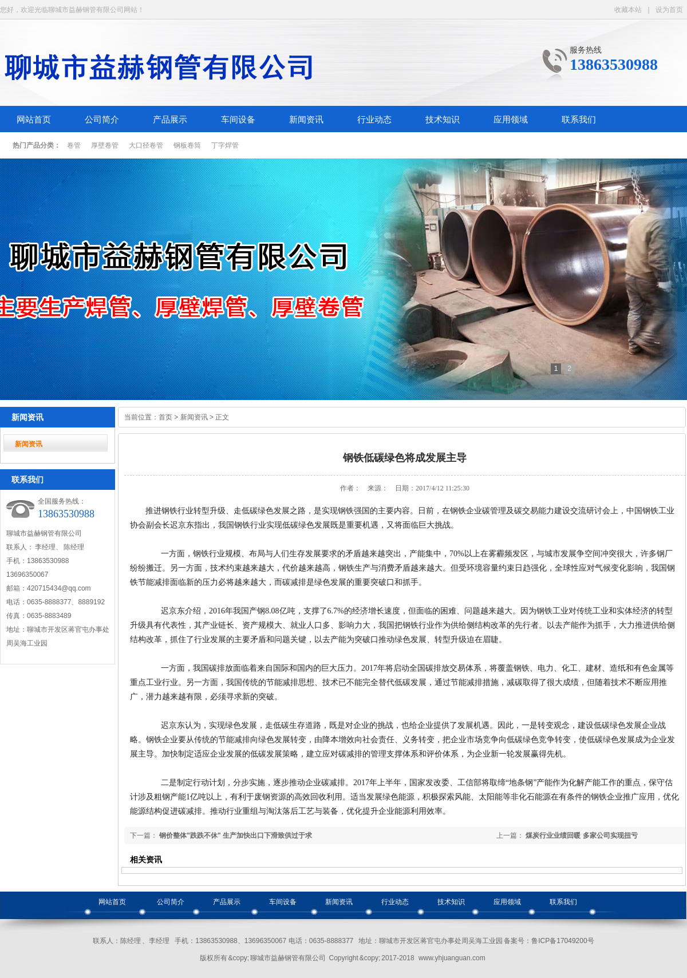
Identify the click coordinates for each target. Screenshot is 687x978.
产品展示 (170, 119)
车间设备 (238, 119)
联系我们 (579, 119)
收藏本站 (628, 10)
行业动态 (374, 119)
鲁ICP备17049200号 (562, 941)
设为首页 (669, 10)
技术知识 (442, 119)
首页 (165, 417)
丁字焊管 (225, 145)
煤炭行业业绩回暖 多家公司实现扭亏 (581, 836)
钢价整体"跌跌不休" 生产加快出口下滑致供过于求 (235, 836)
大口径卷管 (146, 145)
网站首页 (34, 119)
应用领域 (510, 119)
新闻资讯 (306, 119)
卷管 (74, 145)
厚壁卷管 (105, 145)
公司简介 (102, 119)
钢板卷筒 (187, 145)
